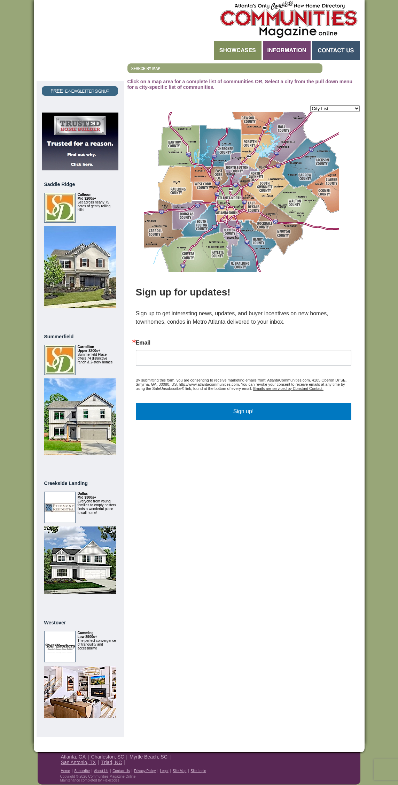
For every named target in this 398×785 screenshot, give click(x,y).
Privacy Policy (145, 771)
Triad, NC (111, 762)
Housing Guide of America (339, 762)
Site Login (198, 771)
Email (143, 343)
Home (65, 771)
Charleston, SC (107, 757)
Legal (164, 771)
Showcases (238, 50)
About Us (101, 771)
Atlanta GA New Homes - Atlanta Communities (288, 19)
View (108, 316)
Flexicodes (111, 780)
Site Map (179, 771)
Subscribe (81, 771)
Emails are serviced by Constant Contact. (288, 388)
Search (169, 50)
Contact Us (336, 50)
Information (287, 50)
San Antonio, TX (78, 762)
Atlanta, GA (73, 757)
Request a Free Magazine (80, 40)
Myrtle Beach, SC (148, 757)
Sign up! (243, 411)
